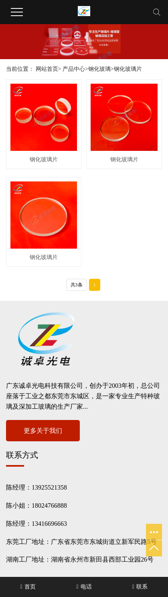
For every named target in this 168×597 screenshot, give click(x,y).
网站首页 (47, 69)
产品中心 (74, 69)
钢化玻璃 (99, 69)
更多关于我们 (43, 430)
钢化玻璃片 (128, 69)
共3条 (77, 285)
